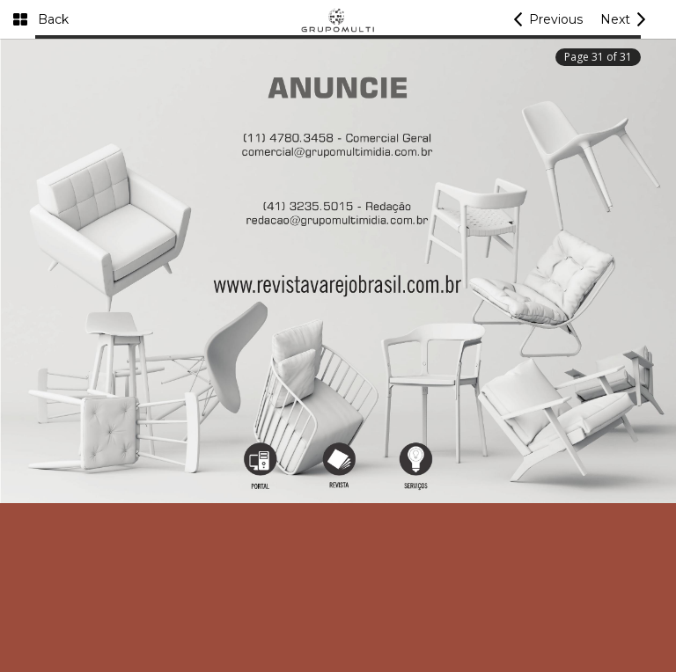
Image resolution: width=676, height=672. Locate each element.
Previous (556, 19)
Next (615, 19)
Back (53, 19)
